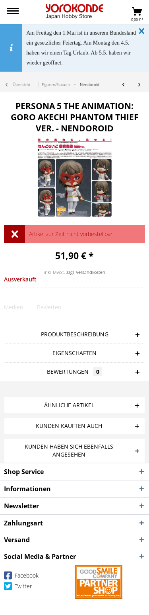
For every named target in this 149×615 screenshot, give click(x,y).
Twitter (18, 588)
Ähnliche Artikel (69, 405)
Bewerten (49, 307)
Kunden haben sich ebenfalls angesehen (69, 450)
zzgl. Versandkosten (85, 272)
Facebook (21, 577)
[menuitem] (13, 12)
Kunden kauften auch (69, 426)
